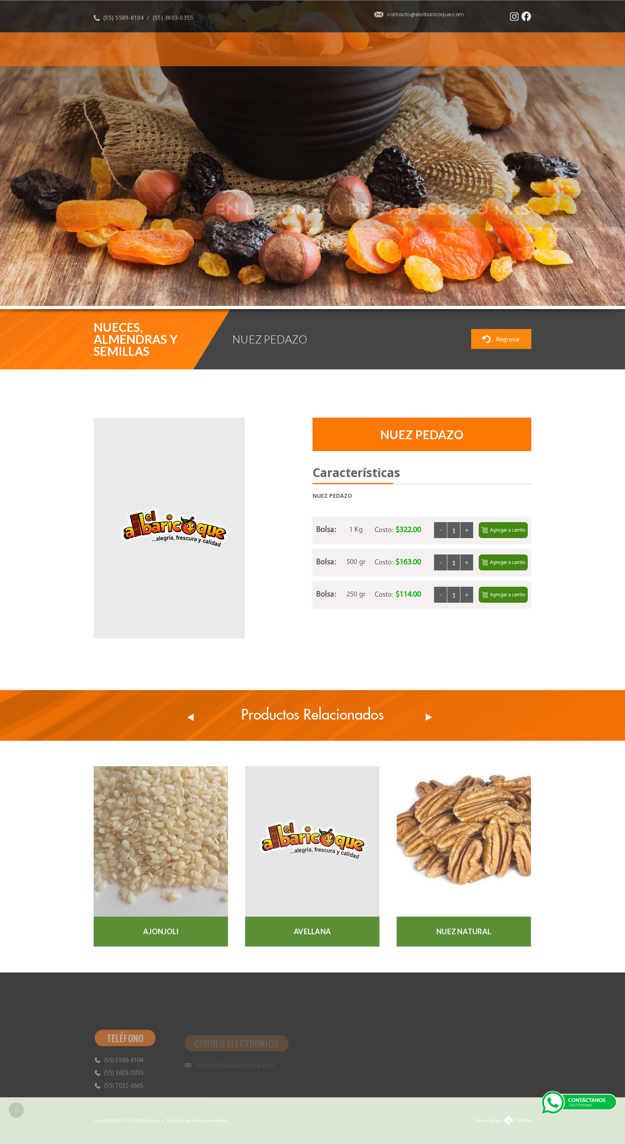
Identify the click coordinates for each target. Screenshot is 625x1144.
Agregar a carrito (503, 530)
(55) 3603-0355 (173, 21)
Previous (513, 287)
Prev (190, 717)
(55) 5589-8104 (123, 21)
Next (533, 287)
